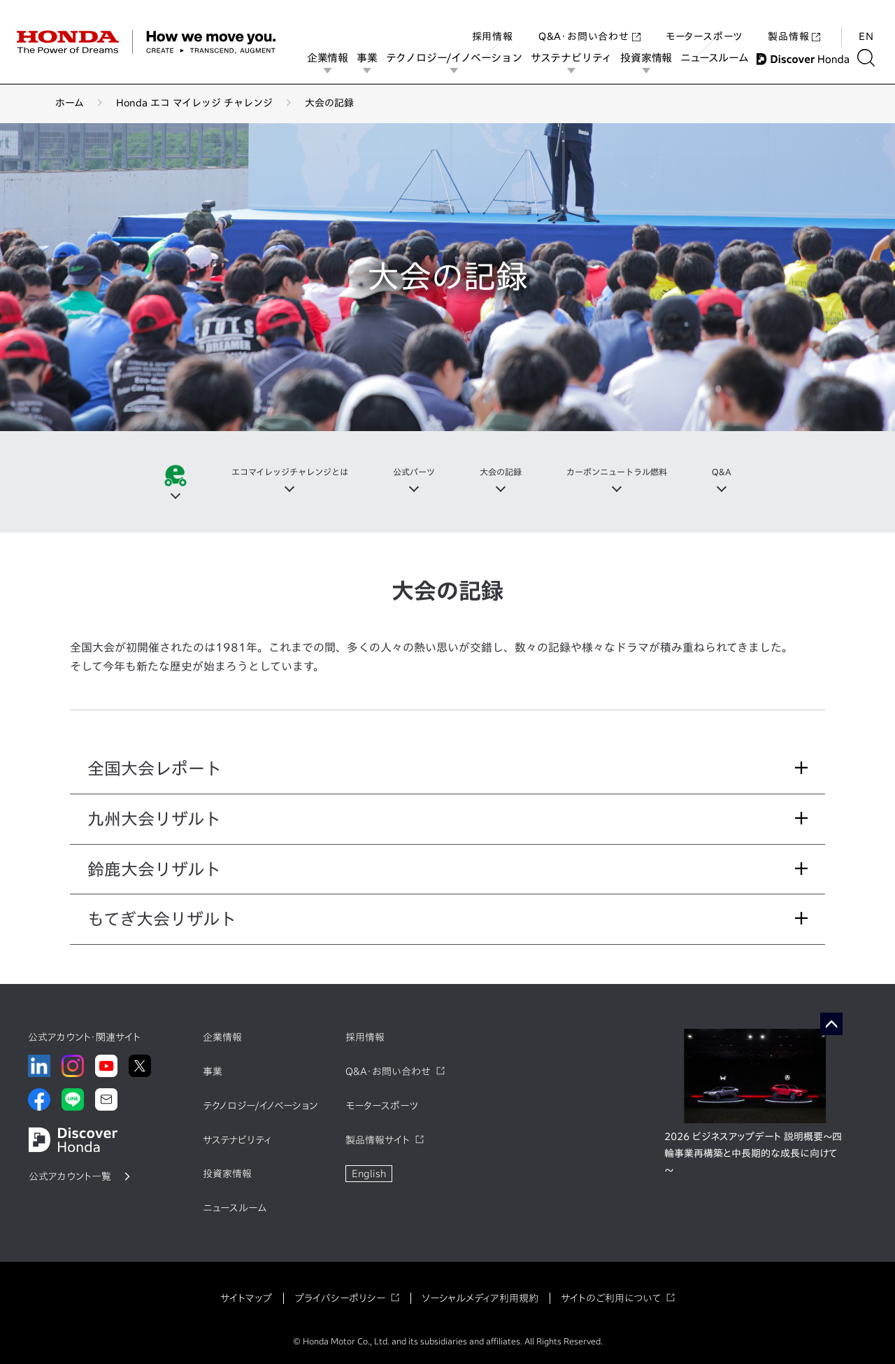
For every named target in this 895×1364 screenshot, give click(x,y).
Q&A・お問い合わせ (589, 24)
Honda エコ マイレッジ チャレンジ (194, 103)
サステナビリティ (575, 57)
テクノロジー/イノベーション (458, 57)
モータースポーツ (704, 24)
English (369, 1174)
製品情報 (794, 24)
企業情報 (331, 57)
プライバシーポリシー (339, 1298)
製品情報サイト (377, 1140)
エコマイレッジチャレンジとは (273, 472)
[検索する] (870, 57)
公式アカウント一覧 (70, 1176)
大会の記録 (504, 472)
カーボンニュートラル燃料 (632, 472)
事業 (371, 57)
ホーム (69, 103)
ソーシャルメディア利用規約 (480, 1298)
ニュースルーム (718, 57)
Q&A (746, 472)
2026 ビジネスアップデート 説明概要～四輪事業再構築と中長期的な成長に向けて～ (753, 1153)
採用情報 (492, 24)
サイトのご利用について (611, 1298)
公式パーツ (410, 472)
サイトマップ (246, 1298)
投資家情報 (650, 57)
